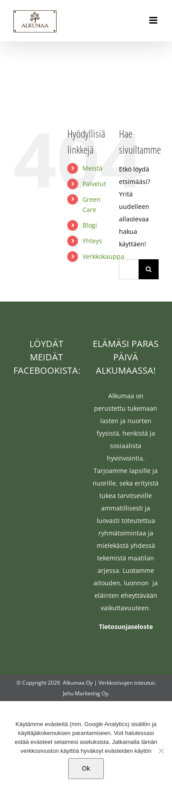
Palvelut (94, 184)
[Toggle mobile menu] (154, 20)
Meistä (92, 168)
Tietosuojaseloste (126, 626)
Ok (86, 768)
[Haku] (149, 269)
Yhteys (92, 241)
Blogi (89, 225)
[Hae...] (129, 269)
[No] (160, 750)
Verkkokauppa (103, 256)
